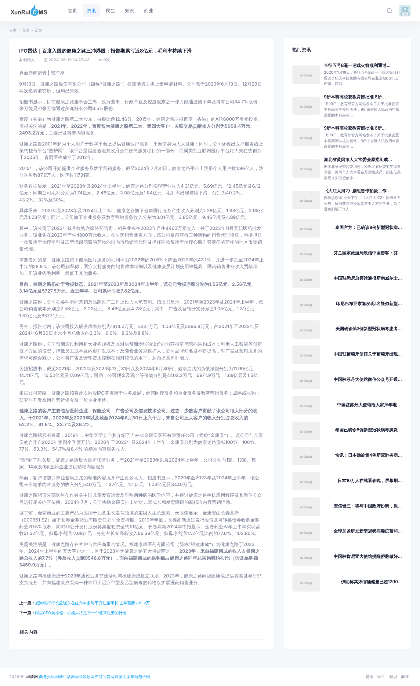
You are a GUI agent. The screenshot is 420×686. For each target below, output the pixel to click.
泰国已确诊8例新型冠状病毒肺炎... (368, 429)
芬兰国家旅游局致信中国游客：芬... (368, 252)
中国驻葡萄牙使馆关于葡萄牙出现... (368, 353)
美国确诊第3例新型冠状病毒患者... (368, 328)
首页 (12, 30)
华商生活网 (65, 676)
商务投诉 (47, 676)
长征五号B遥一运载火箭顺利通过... (357, 65)
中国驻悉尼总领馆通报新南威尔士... (368, 278)
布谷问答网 (104, 676)
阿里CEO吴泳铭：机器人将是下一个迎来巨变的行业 (81, 612)
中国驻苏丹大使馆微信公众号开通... (368, 379)
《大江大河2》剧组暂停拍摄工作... (357, 190)
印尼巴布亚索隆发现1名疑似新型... (369, 303)
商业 (405, 676)
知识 (393, 676)
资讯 (25, 30)
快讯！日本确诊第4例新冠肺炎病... (368, 455)
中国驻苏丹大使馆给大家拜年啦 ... (369, 404)
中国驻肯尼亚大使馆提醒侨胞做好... (368, 556)
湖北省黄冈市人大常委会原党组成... (358, 159)
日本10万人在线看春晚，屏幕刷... (370, 480)
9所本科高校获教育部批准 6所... (355, 96)
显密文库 (122, 676)
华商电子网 (140, 676)
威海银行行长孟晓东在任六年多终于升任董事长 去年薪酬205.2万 (92, 602)
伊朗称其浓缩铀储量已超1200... (371, 581)
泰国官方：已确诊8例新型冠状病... (368, 227)
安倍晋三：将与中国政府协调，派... (368, 505)
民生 (381, 676)
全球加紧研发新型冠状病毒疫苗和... (368, 530)
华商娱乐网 (85, 676)
